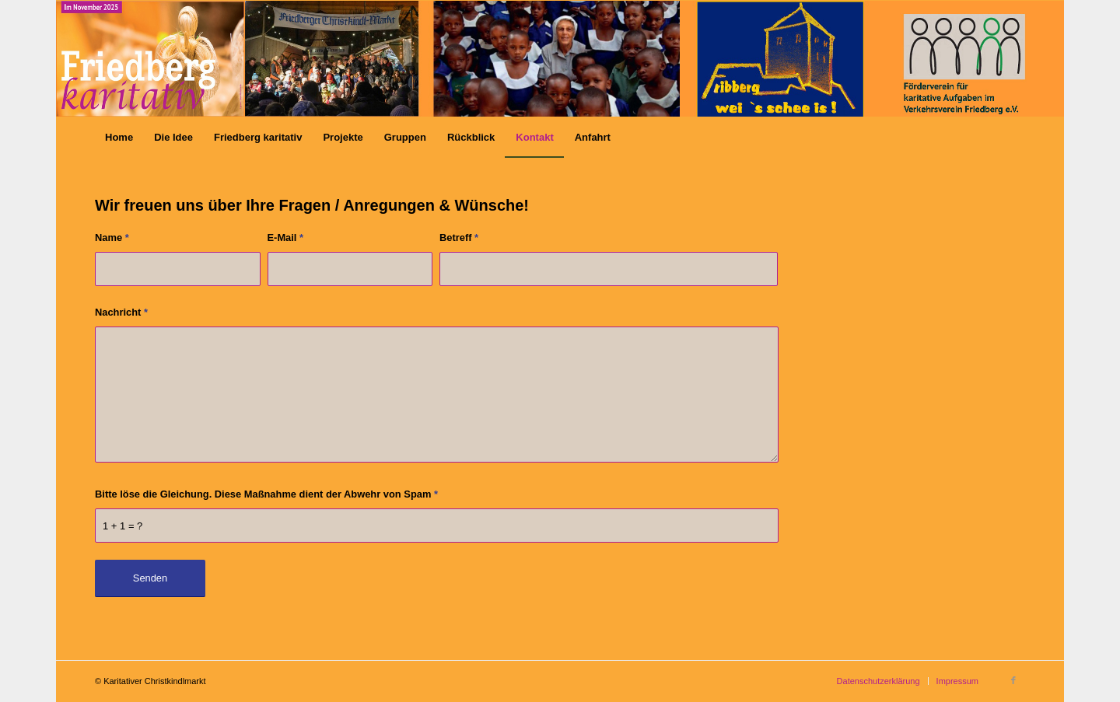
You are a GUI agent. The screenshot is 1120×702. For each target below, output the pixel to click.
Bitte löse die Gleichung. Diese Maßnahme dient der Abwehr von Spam (266, 494)
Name (112, 237)
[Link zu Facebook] (1013, 680)
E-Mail (286, 237)
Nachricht (121, 312)
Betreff (458, 237)
